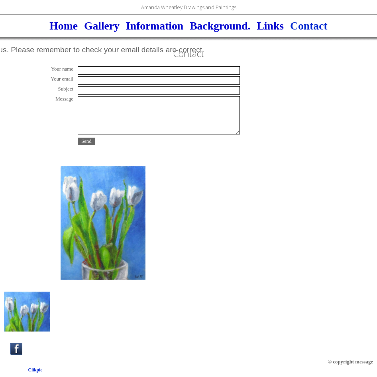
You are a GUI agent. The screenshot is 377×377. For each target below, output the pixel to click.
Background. (220, 26)
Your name (62, 69)
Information (154, 26)
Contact (309, 26)
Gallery (102, 26)
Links (270, 26)
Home (63, 26)
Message (64, 99)
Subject (65, 89)
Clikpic (35, 369)
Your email (62, 79)
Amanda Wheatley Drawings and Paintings (188, 7)
